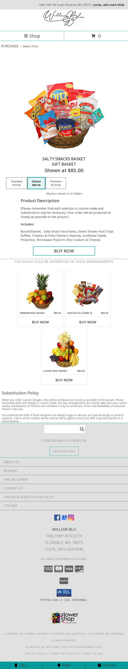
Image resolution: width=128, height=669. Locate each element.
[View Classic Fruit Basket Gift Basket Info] (64, 349)
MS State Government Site (82, 647)
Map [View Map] (64, 665)
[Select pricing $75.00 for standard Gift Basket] (16, 183)
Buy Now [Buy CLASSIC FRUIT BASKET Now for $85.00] (64, 380)
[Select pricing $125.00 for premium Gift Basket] (56, 183)
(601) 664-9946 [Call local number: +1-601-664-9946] (113, 5)
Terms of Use (93, 653)
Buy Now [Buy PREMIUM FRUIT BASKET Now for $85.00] (40, 322)
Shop (32, 36)
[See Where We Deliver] (64, 451)
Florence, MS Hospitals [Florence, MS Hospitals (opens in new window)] (69, 633)
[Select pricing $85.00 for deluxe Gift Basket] (36, 183)
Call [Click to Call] (21, 665)
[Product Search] (64, 429)
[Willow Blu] (64, 26)
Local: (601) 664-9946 (64, 549)
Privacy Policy (36, 653)
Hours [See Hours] (106, 665)
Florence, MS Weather (42, 647)
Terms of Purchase (65, 653)
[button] (64, 593)
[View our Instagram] (71, 519)
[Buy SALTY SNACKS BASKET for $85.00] (64, 251)
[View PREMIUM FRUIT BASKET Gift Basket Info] (40, 291)
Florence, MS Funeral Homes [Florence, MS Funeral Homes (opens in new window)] (26, 633)
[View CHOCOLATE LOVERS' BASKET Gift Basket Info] (88, 291)
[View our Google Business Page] (64, 519)
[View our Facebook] (57, 519)
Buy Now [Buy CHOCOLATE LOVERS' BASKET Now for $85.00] (87, 322)
